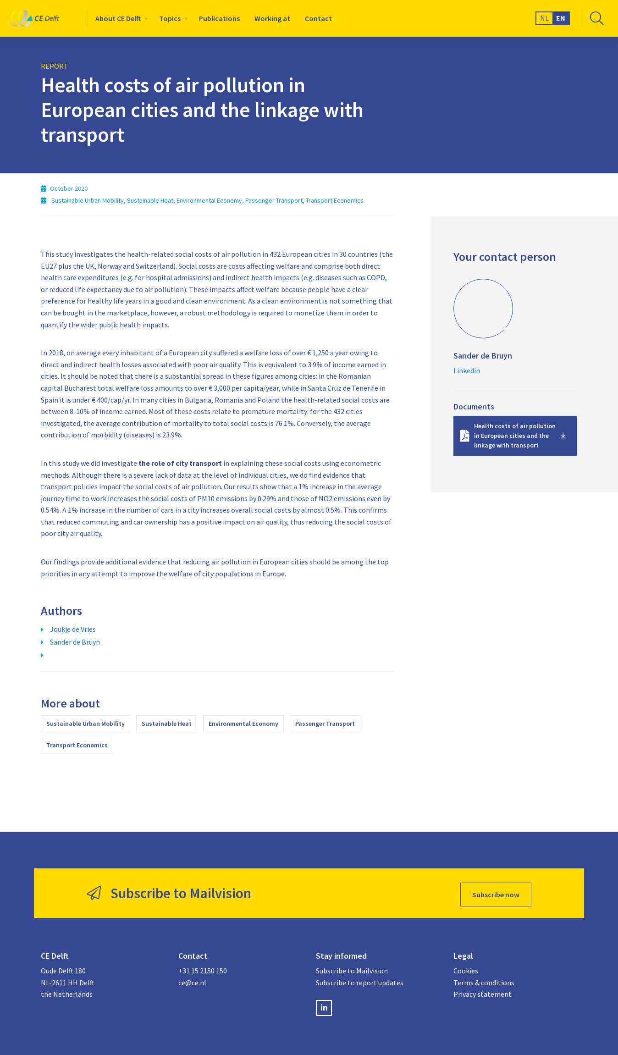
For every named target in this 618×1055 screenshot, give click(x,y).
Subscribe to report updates (359, 979)
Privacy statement (482, 991)
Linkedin (466, 370)
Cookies (465, 967)
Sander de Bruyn (75, 641)
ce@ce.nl (192, 979)
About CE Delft (118, 18)
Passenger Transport (325, 723)
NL (544, 17)
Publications (219, 18)
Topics (170, 18)
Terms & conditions (483, 979)
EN (560, 17)
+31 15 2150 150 (202, 967)
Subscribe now (495, 891)
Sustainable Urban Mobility (85, 723)
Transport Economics (77, 745)
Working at (272, 18)
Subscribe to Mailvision (352, 967)
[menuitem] (120, 18)
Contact (318, 18)
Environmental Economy (243, 723)
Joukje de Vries (73, 629)
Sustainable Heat (167, 723)
